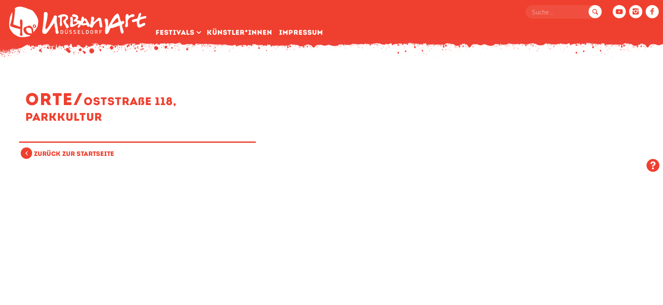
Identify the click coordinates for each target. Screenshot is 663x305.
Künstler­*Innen (239, 32)
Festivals (175, 32)
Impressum (301, 32)
